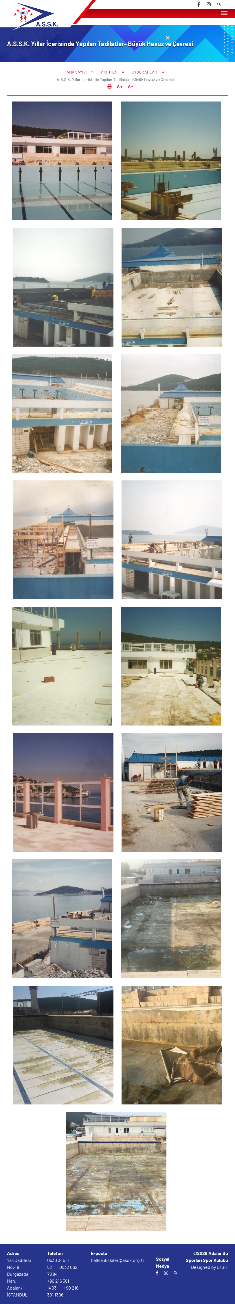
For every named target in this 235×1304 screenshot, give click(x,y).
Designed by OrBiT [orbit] (209, 1267)
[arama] (219, 4)
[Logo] (48, 29)
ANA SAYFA (77, 71)
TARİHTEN (108, 71)
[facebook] (199, 4)
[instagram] (209, 4)
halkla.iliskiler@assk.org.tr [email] (117, 1260)
